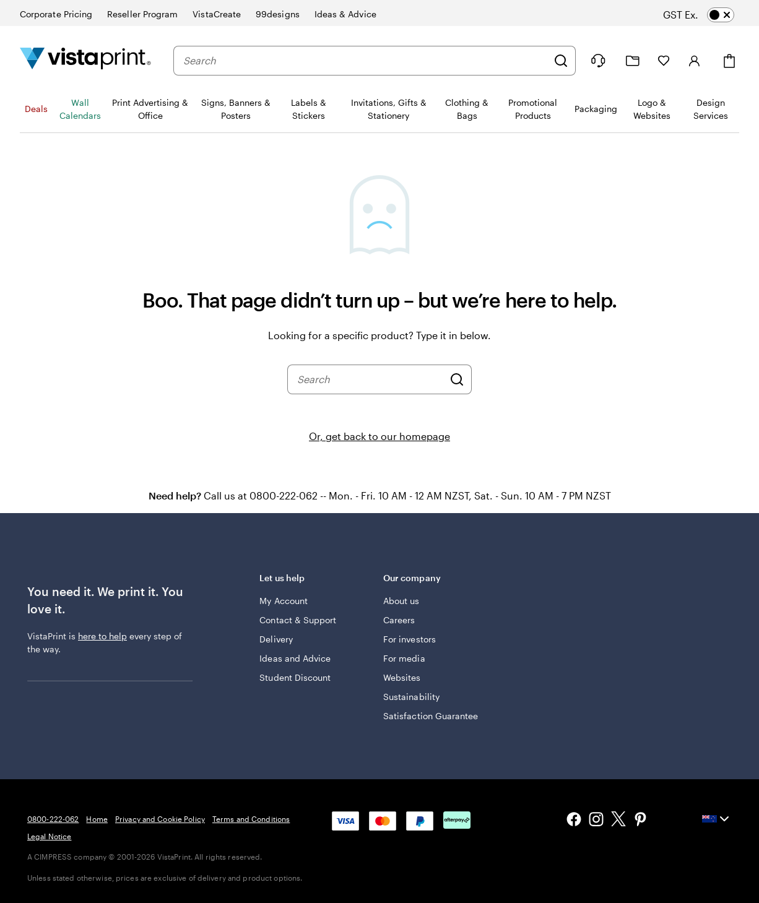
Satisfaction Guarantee (431, 716)
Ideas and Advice (295, 658)
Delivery (276, 639)
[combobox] (365, 60)
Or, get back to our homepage (379, 436)
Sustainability (411, 696)
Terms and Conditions (251, 818)
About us (401, 600)
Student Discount (295, 677)
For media (404, 658)
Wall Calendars (80, 109)
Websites (402, 677)
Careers (399, 620)
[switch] (709, 14)
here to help (102, 636)
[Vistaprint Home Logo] (85, 60)
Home (96, 818)
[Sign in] (695, 60)
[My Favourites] (663, 60)
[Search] (561, 60)
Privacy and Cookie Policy (160, 818)
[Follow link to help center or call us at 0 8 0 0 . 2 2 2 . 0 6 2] (598, 60)
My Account (283, 600)
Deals (36, 108)
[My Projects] (633, 61)
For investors (409, 639)
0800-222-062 (53, 818)
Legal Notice (49, 836)
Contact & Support (297, 620)
